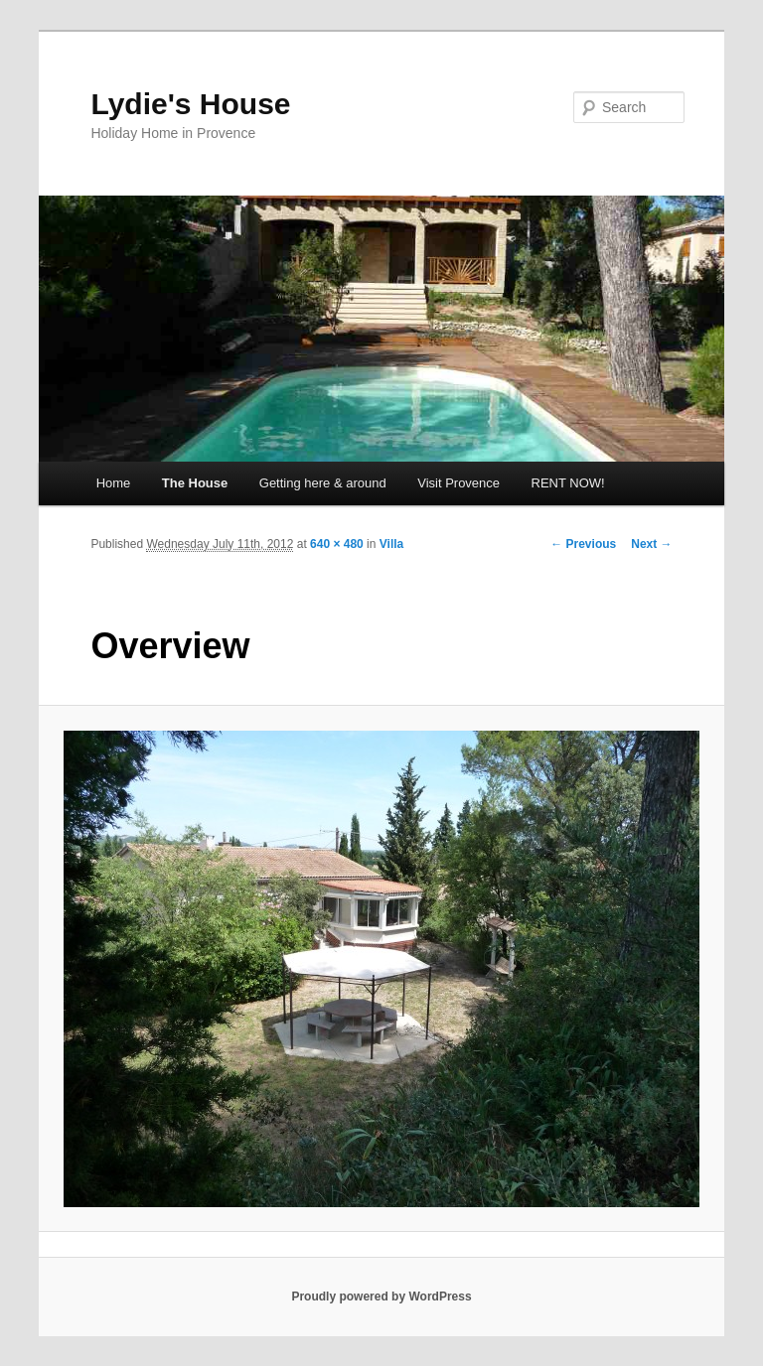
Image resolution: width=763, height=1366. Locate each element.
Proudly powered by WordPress (381, 1296)
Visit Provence (458, 483)
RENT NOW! (568, 483)
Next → (651, 544)
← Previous (583, 544)
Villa (391, 544)
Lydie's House (190, 103)
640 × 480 (337, 544)
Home (113, 483)
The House (195, 483)
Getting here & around (322, 483)
